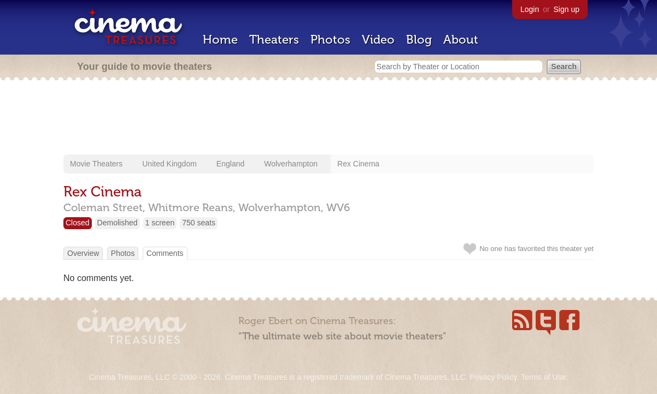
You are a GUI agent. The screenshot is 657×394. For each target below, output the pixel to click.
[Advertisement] (328, 118)
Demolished (117, 222)
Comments (165, 253)
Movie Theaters (96, 163)
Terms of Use (543, 377)
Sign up (566, 9)
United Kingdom (169, 163)
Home (220, 39)
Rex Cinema (358, 163)
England (230, 163)
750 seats (198, 222)
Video (378, 39)
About (460, 39)
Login (529, 9)
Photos (330, 39)
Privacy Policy (493, 377)
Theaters (274, 39)
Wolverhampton (291, 163)
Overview (83, 253)
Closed (78, 222)
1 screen (160, 222)
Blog (419, 39)
